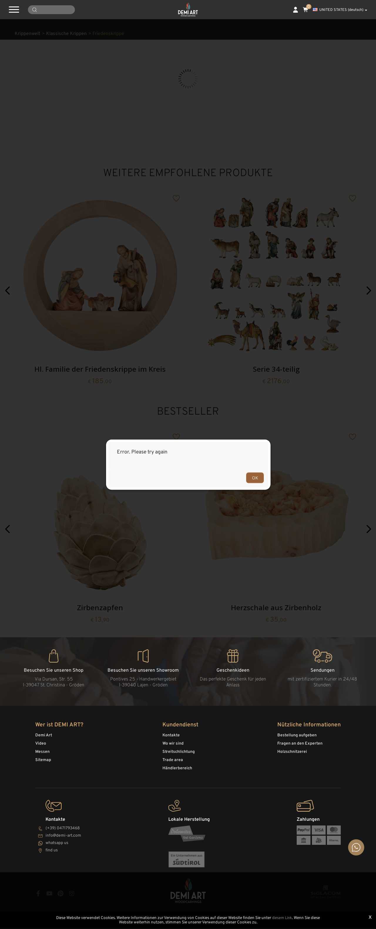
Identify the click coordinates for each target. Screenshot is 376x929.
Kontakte (171, 737)
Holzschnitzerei (292, 754)
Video (40, 746)
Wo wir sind (173, 746)
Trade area (172, 762)
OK (255, 477)
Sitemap (43, 762)
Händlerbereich (177, 770)
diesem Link (282, 918)
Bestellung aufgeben (297, 737)
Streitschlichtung (178, 754)
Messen (42, 754)
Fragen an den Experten (300, 746)
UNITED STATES (340, 10)
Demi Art (43, 737)
